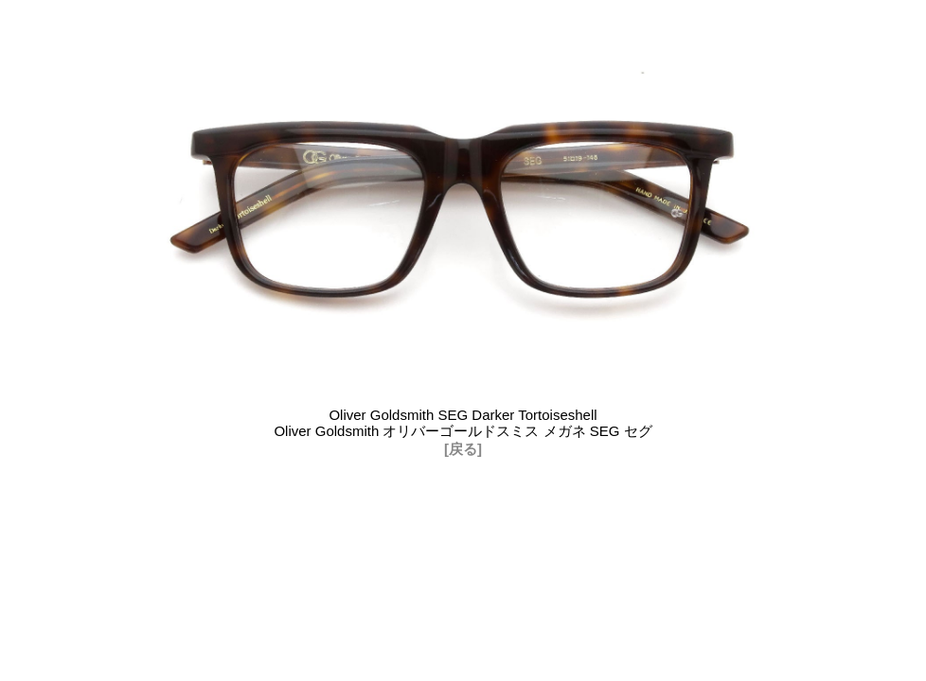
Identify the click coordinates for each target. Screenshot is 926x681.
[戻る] (463, 449)
